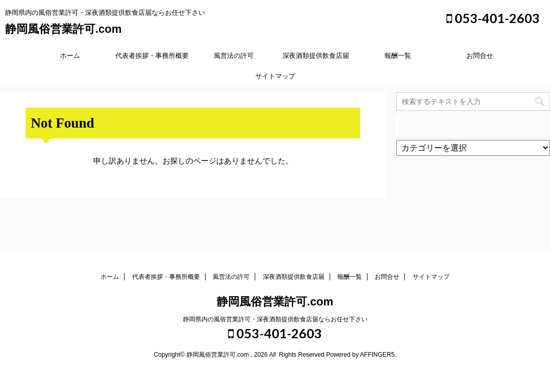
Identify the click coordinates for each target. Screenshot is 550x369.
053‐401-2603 (493, 18)
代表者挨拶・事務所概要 (152, 55)
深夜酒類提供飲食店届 (315, 55)
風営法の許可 (234, 55)
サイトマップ (275, 76)
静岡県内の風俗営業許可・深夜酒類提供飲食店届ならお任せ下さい (275, 319)
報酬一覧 (397, 55)
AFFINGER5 (377, 354)
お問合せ (479, 55)
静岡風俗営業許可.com (63, 29)
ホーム (70, 55)
